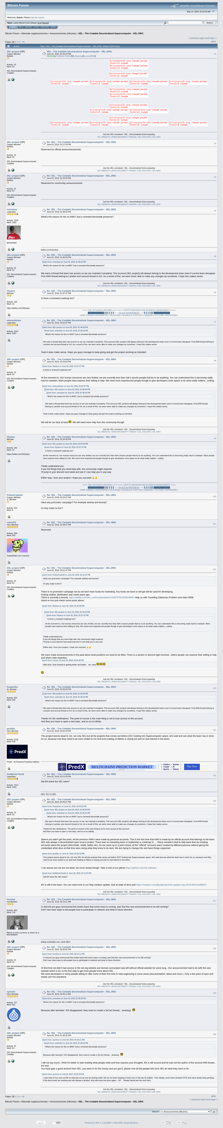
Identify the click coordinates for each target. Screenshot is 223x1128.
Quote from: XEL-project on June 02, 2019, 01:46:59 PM (65, 327)
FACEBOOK (127, 315)
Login (36, 27)
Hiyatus (11, 291)
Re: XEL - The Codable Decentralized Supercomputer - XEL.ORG (81, 142)
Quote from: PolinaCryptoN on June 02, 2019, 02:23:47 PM (66, 575)
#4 (215, 211)
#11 (214, 524)
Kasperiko (12, 687)
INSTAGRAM (171, 315)
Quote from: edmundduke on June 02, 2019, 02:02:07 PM (65, 386)
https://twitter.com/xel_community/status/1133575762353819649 (101, 597)
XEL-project (13, 51)
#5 (215, 256)
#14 (214, 730)
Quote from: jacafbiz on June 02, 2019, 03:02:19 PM (63, 854)
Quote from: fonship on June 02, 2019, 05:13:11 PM (63, 954)
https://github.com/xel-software (141, 867)
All (23, 42)
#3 (215, 177)
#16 (214, 801)
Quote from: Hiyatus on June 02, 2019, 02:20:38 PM (63, 606)
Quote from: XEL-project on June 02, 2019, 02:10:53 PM (65, 444)
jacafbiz (11, 728)
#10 (214, 496)
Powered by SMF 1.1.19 (95, 1123)
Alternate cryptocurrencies (34, 33)
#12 (214, 569)
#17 (214, 901)
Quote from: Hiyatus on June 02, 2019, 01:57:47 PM (63, 366)
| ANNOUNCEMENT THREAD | (124, 137)
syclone (11, 991)
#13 (214, 688)
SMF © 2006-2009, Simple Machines (122, 1123)
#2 (215, 144)
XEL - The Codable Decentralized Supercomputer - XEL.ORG (110, 33)
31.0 (39, 23)
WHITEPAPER (101, 315)
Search (28, 27)
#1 (215, 54)
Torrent (45, 23)
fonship (11, 899)
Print (213, 41)
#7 (215, 322)
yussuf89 (89, 56)
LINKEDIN (148, 315)
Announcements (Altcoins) (63, 33)
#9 (215, 438)
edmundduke (14, 320)
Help (21, 27)
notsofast (12, 209)
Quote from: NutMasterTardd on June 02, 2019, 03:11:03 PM (66, 873)
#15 (214, 776)
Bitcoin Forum (12, 33)
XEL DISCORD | (145, 137)
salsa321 (11, 522)
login (32, 17)
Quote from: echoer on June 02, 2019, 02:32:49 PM (63, 660)
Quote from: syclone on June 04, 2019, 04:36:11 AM (63, 1040)
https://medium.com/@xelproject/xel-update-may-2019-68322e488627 (171, 884)
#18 (214, 948)
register (41, 17)
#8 (215, 361)
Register (45, 27)
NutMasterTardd (63, 56)
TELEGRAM (115, 315)
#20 (214, 1034)
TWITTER (137, 315)
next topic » (211, 38)
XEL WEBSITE (103, 137)
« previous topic (196, 38)
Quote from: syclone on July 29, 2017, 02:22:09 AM (63, 1074)
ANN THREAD (87, 315)
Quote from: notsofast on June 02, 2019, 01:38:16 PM (64, 262)
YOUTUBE (159, 315)
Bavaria (78, 56)
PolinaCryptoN (14, 495)
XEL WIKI (156, 137)
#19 (214, 993)
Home (13, 27)
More (53, 27)
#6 (215, 292)
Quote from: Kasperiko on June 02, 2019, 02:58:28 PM (64, 806)
